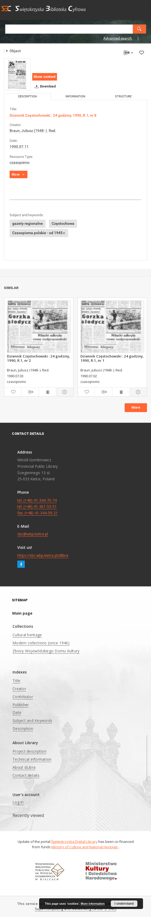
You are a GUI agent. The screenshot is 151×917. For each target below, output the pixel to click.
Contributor (23, 696)
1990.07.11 (19, 146)
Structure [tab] (123, 96)
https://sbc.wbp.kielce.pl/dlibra (42, 555)
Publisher (21, 704)
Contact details (26, 775)
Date (17, 712)
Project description (29, 751)
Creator (19, 688)
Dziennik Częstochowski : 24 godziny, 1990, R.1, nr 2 (38, 358)
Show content (45, 77)
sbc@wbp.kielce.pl (32, 533)
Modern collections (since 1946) (41, 642)
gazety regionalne (27, 223)
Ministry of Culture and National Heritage (85, 846)
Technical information (32, 759)
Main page (22, 613)
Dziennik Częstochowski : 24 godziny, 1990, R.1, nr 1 (112, 358)
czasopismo (20, 162)
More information (93, 903)
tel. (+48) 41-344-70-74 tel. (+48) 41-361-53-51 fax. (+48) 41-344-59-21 (37, 507)
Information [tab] (75, 96)
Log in (18, 802)
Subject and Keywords (32, 720)
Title (16, 680)
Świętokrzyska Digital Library (74, 841)
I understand (124, 903)
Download (44, 86)
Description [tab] (27, 96)
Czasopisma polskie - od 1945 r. (39, 233)
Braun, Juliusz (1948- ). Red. (33, 130)
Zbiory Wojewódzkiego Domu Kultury (46, 650)
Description (23, 728)
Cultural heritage (27, 634)
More (136, 407)
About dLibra (24, 767)
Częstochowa (63, 223)
